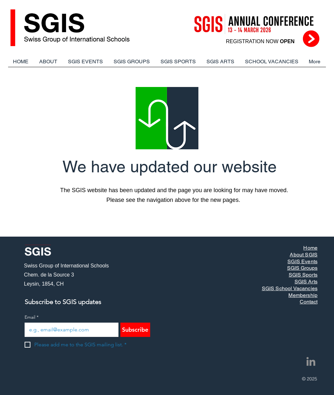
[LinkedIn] (311, 361)
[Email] (69, 329)
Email (32, 317)
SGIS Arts (306, 281)
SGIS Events (302, 261)
